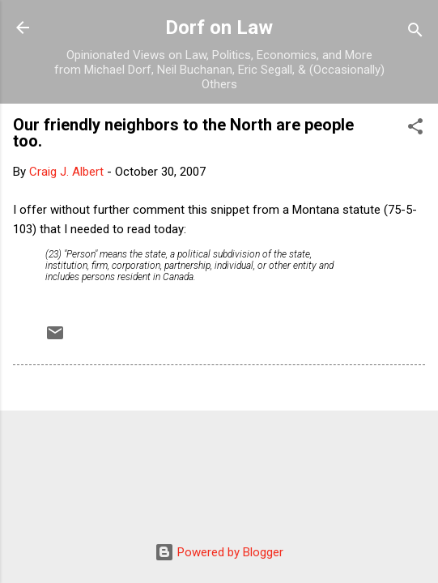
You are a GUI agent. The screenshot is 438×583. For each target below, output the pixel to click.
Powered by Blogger (219, 552)
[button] (415, 129)
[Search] (415, 32)
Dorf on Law (219, 27)
